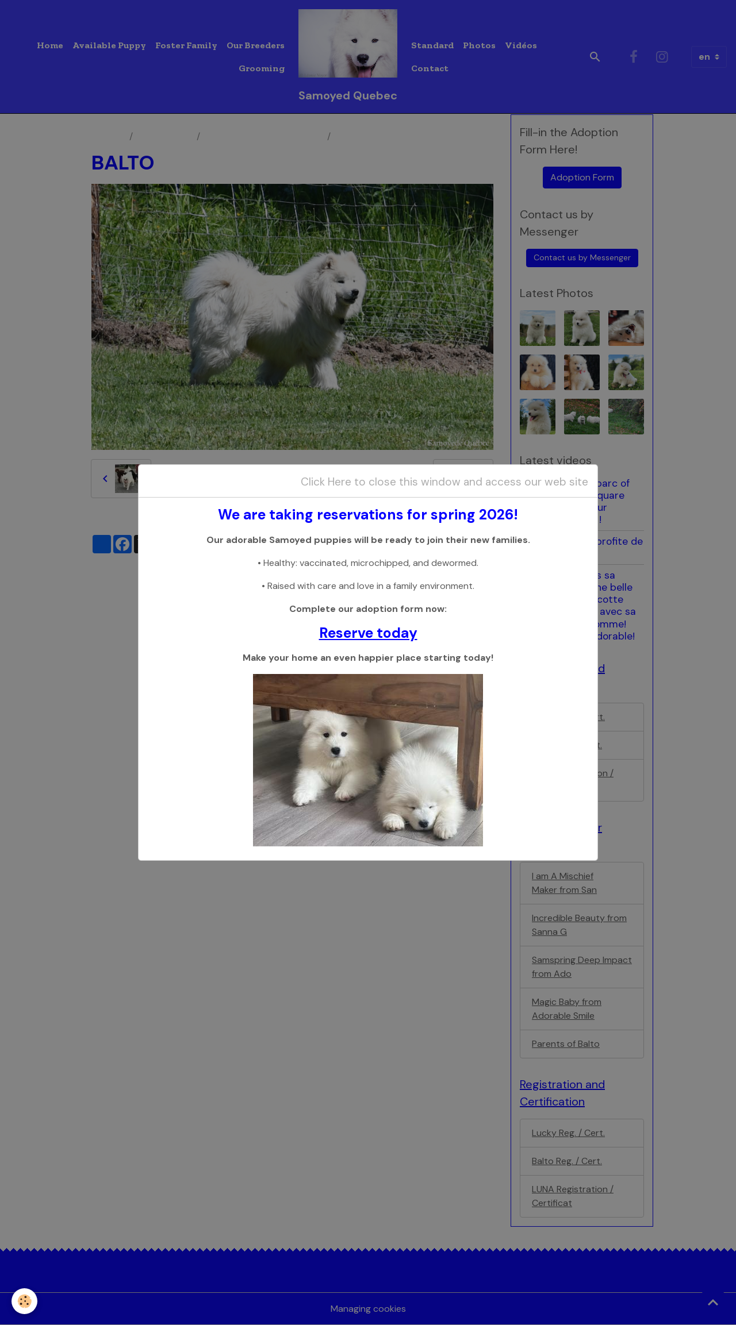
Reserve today (368, 633)
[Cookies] (24, 1301)
